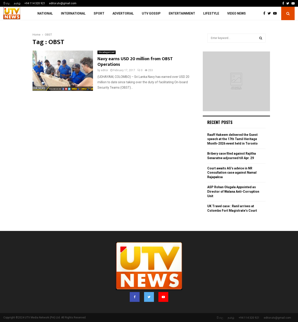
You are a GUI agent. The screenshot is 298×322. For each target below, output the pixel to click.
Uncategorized (106, 52)
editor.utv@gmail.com (62, 3)
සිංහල (6, 3)
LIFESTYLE (211, 13)
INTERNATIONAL (73, 13)
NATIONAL (45, 13)
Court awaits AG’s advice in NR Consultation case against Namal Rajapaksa (232, 172)
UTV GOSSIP (151, 13)
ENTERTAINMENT (182, 13)
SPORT (99, 13)
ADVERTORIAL (123, 13)
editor (104, 70)
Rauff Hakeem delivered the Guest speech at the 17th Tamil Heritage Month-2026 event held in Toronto (232, 139)
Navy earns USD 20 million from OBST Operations (135, 61)
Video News (236, 13)
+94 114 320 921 (34, 3)
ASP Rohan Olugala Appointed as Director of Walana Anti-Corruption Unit (233, 191)
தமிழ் (17, 3)
